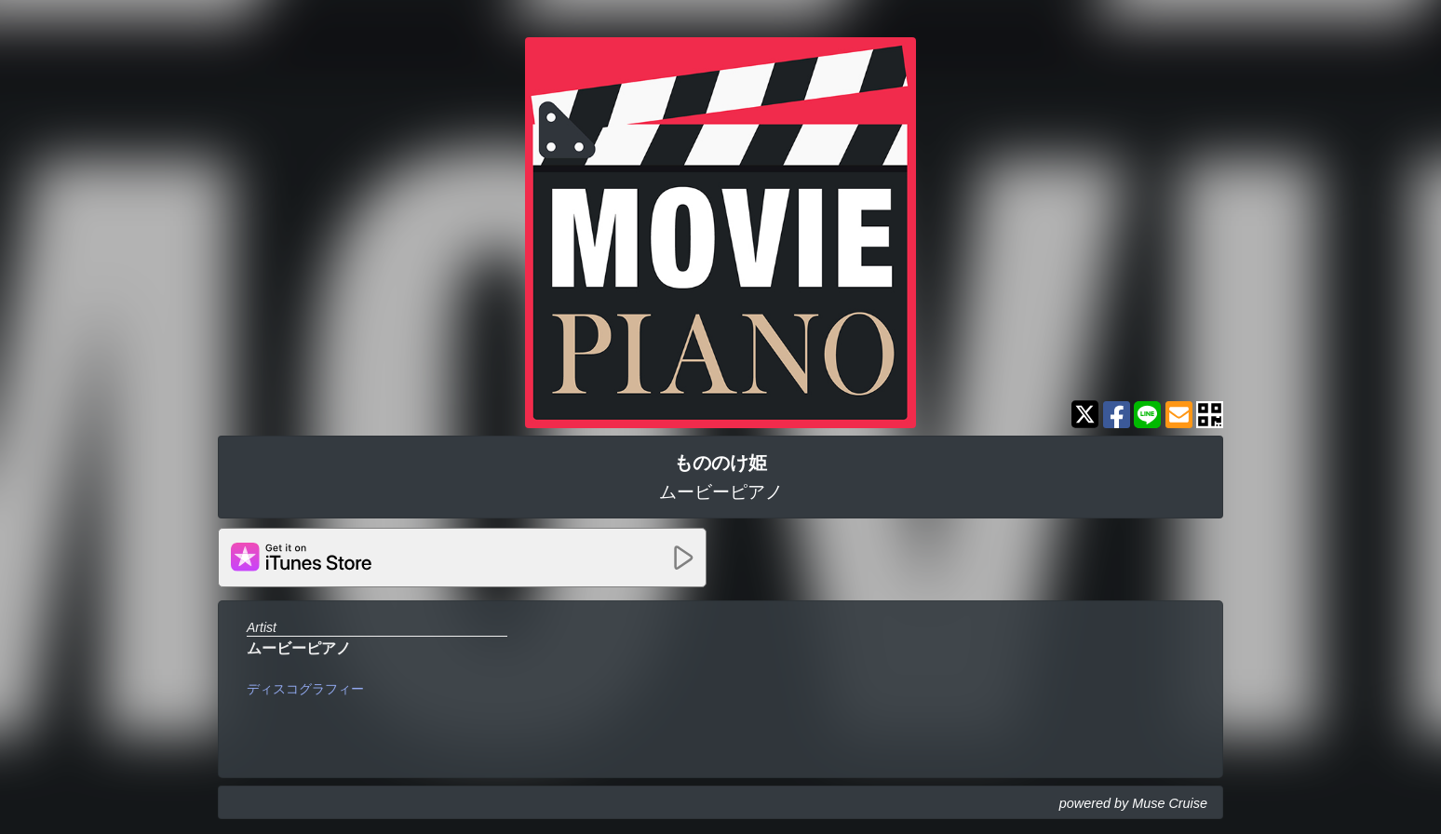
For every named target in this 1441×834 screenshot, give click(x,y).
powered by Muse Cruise (1133, 803)
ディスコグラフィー (305, 688)
